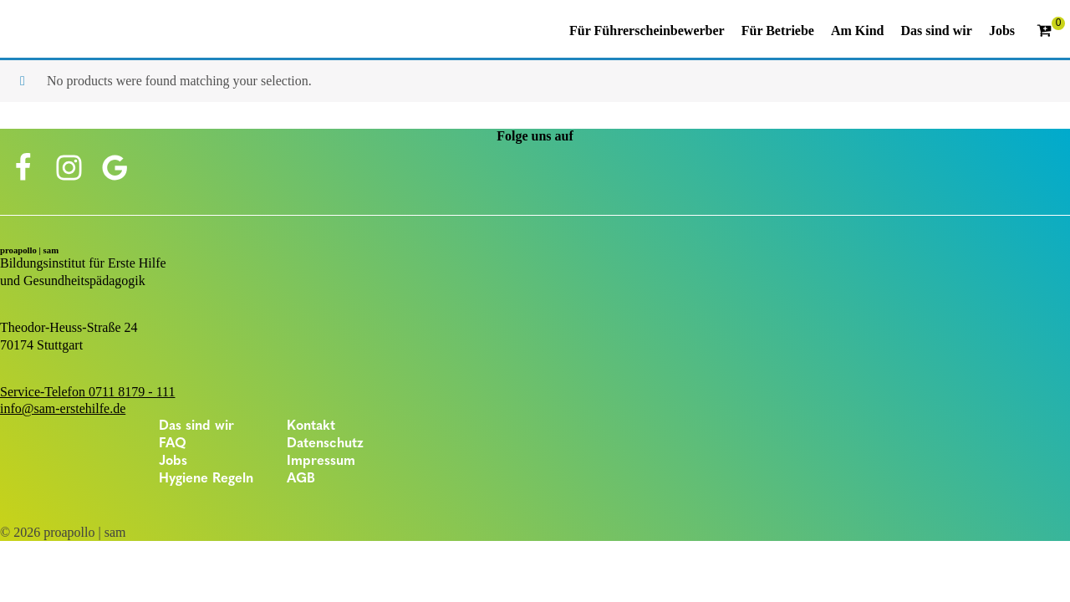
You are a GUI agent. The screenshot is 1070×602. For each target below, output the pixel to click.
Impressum (321, 461)
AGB (301, 479)
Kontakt (311, 426)
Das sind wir (196, 426)
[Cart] (1051, 32)
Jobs (173, 461)
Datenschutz (325, 444)
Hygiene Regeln (206, 479)
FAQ (172, 444)
